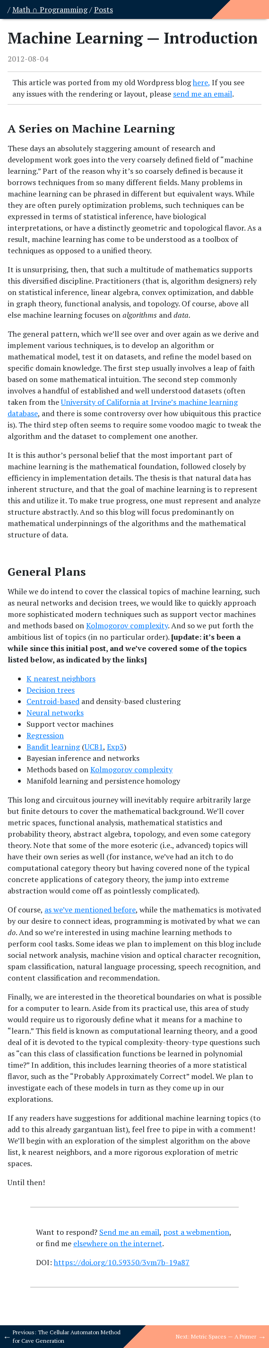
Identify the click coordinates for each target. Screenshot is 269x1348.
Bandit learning (53, 746)
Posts (103, 9)
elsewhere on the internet (117, 1243)
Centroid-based (52, 701)
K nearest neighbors (60, 678)
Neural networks (55, 712)
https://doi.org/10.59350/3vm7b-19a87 (122, 1262)
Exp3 (115, 746)
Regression (45, 735)
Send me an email (129, 1232)
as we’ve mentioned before (90, 909)
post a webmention (196, 1232)
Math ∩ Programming (49, 9)
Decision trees (50, 690)
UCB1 (94, 746)
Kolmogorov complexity (127, 625)
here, (201, 82)
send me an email (202, 94)
